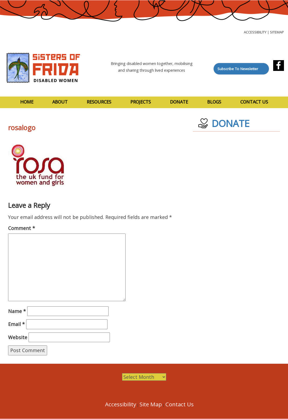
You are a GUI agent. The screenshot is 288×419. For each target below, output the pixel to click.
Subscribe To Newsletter (237, 68)
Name (17, 311)
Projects (140, 102)
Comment (21, 228)
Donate (179, 102)
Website (17, 337)
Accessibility (255, 32)
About (60, 102)
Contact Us (254, 102)
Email (16, 324)
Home (26, 102)
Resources (99, 102)
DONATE (230, 123)
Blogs (214, 102)
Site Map (151, 404)
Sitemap (277, 32)
